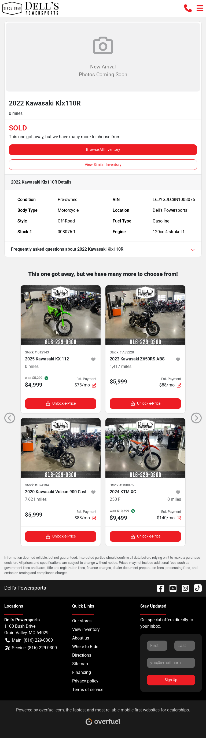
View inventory (86, 629)
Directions (81, 655)
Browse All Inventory (103, 149)
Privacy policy (85, 681)
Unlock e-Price (61, 403)
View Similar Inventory (103, 164)
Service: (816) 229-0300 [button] (31, 648)
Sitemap (80, 663)
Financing (81, 672)
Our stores (81, 620)
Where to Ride (85, 646)
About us (80, 638)
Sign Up (171, 680)
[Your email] (171, 662)
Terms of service (87, 689)
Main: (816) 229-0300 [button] (29, 640)
